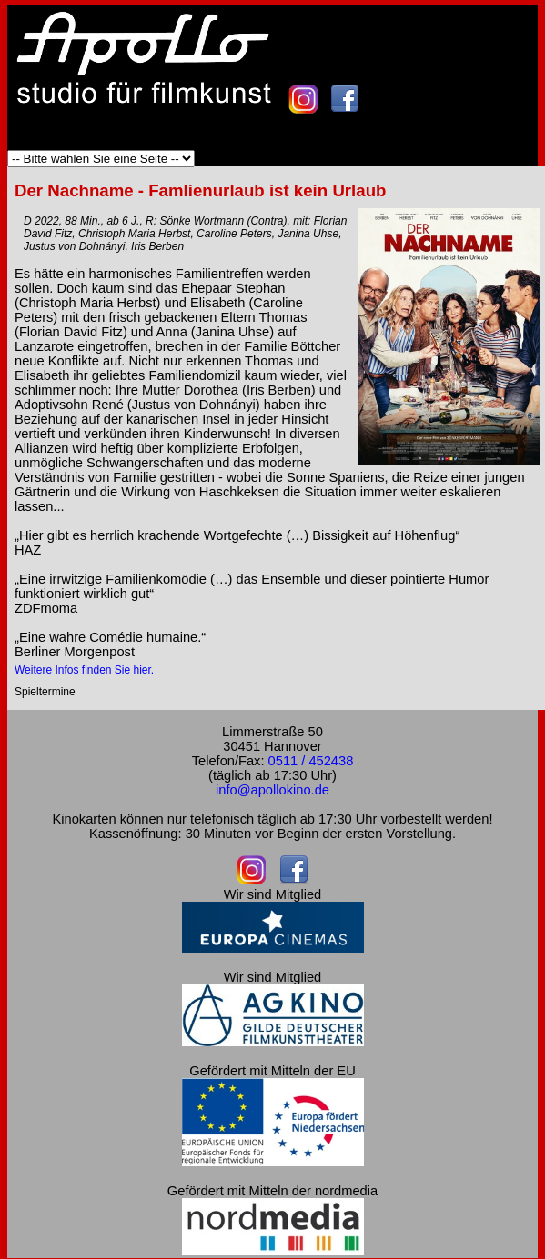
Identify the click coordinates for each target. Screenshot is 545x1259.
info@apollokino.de (272, 790)
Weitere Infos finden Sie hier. (84, 670)
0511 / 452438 (311, 761)
